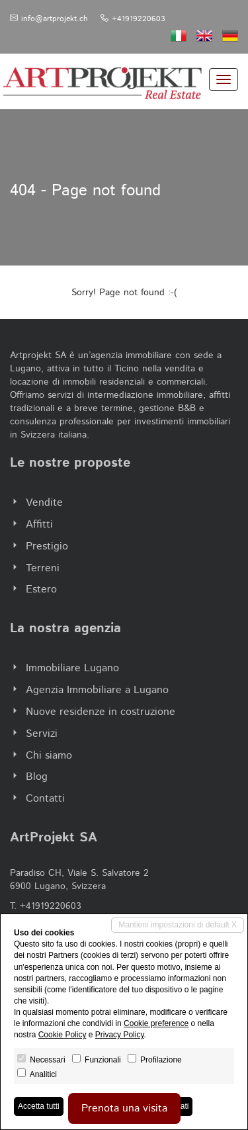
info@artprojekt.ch (54, 18)
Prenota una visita (124, 1108)
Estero (41, 589)
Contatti (45, 798)
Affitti (39, 524)
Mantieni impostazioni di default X (177, 924)
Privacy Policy (119, 1034)
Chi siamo (49, 755)
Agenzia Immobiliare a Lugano (97, 690)
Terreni (43, 568)
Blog (37, 776)
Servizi (42, 733)
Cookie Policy (62, 1034)
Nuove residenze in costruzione (100, 712)
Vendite (44, 502)
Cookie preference (156, 1023)
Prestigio (47, 546)
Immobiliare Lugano (72, 668)
